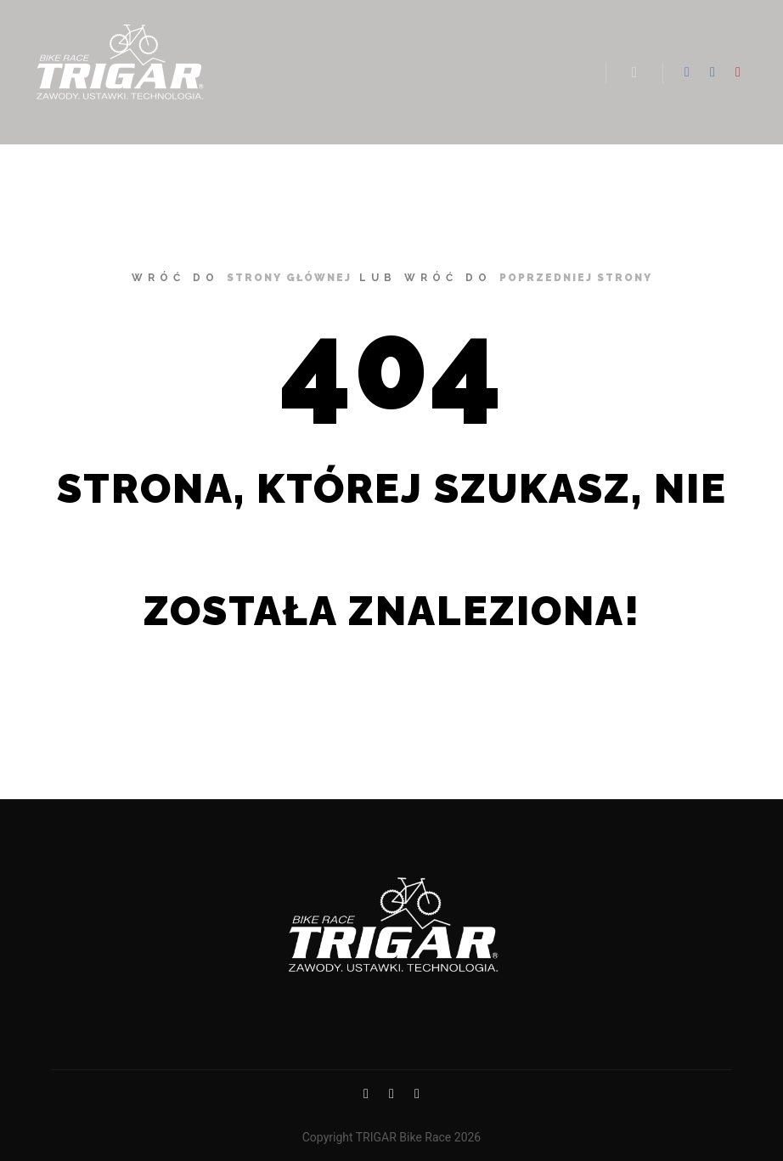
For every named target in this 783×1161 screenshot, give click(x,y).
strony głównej (289, 278)
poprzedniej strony (575, 278)
